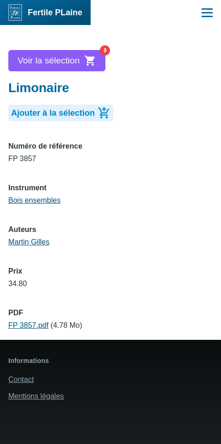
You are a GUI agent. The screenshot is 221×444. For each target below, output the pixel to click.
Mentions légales (36, 396)
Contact (21, 379)
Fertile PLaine (55, 12)
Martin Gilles (28, 242)
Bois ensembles (34, 200)
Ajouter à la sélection (62, 112)
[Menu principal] (207, 12)
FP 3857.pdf (28, 325)
